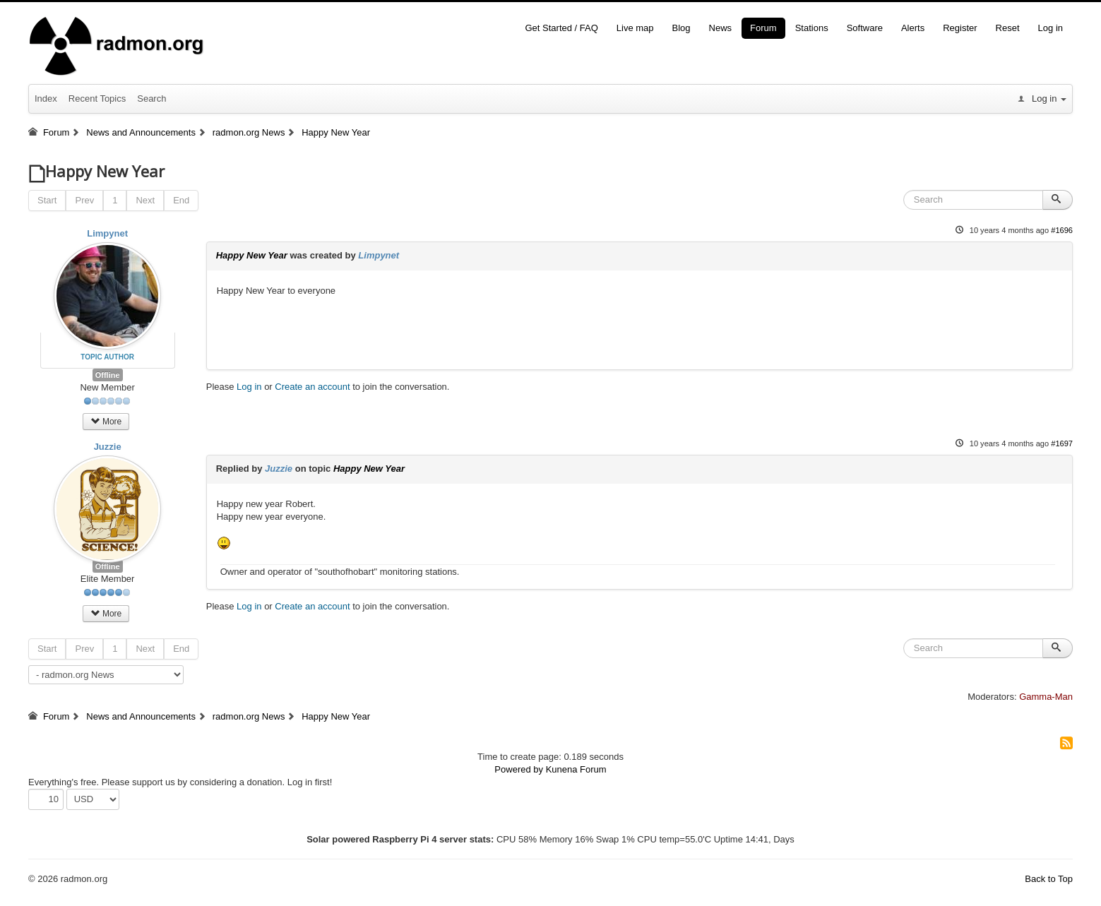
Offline (107, 375)
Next (145, 200)
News (720, 28)
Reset (1008, 28)
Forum (763, 28)
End (181, 200)
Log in (1050, 28)
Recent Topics (97, 98)
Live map (635, 28)
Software (865, 28)
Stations (811, 28)
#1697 (1062, 443)
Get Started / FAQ (561, 28)
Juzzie (107, 446)
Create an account (312, 386)
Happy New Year (251, 255)
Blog (681, 28)
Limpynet (107, 233)
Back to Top (1049, 879)
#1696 (1062, 230)
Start (46, 200)
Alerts (912, 28)
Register (960, 28)
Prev (84, 200)
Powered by (518, 769)
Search (151, 98)
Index (46, 98)
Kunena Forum (576, 769)
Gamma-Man (1046, 696)
